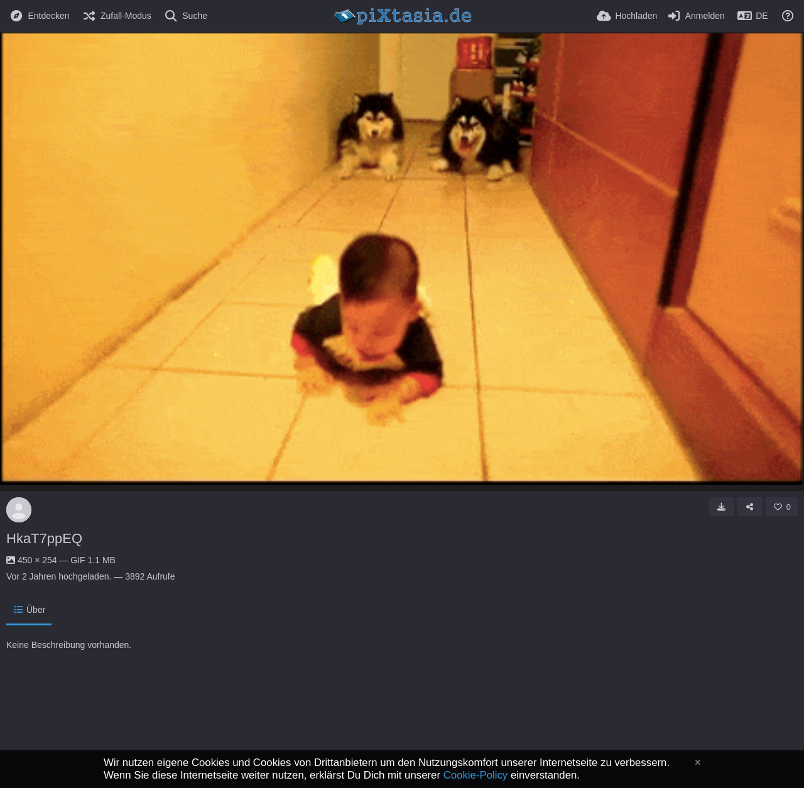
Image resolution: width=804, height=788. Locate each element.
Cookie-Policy (475, 775)
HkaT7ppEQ (44, 538)
